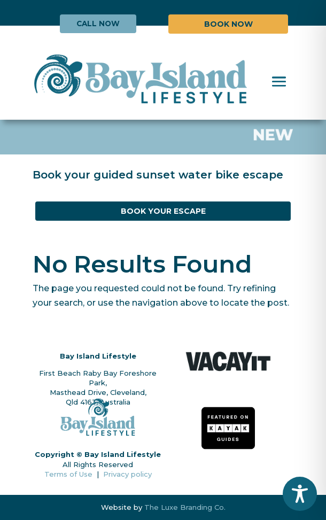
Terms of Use (70, 474)
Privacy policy (127, 474)
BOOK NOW (228, 24)
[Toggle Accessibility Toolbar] (300, 494)
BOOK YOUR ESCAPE (163, 211)
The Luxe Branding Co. (185, 507)
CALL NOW (98, 23)
